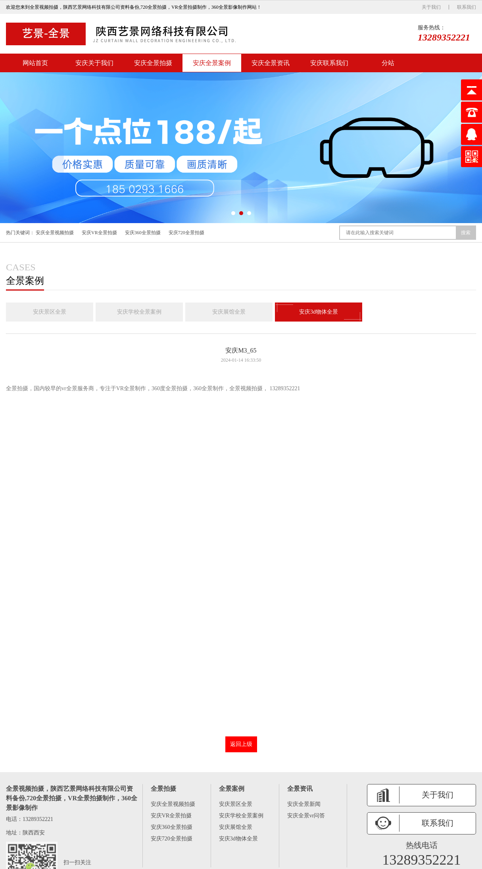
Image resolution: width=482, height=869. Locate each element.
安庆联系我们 (329, 63)
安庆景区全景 (49, 312)
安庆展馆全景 (229, 312)
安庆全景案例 (212, 63)
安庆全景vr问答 (306, 816)
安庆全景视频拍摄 (55, 232)
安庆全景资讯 (271, 63)
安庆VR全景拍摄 (99, 232)
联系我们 (466, 7)
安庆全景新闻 (304, 804)
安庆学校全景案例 (139, 312)
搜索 (465, 232)
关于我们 (431, 7)
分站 (388, 63)
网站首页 (35, 63)
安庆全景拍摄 (153, 63)
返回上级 (241, 744)
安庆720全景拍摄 (186, 232)
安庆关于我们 (94, 63)
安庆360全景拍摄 (143, 232)
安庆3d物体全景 (318, 312)
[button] (233, 213)
